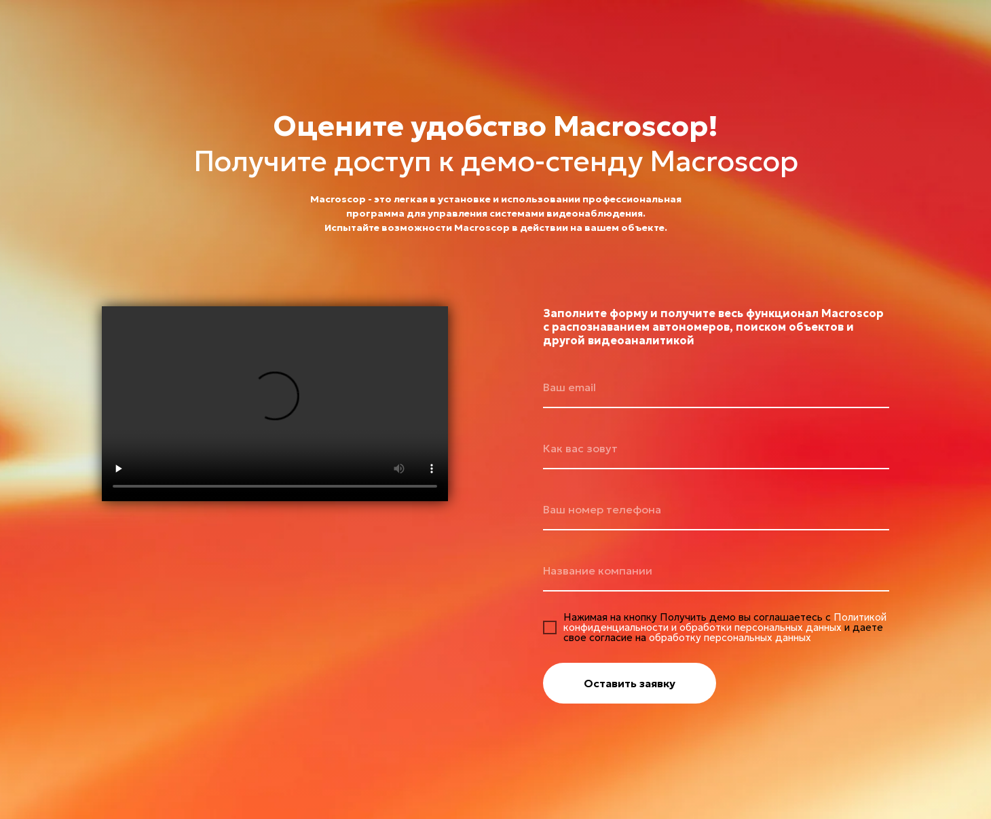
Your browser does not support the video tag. (275, 403)
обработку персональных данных (730, 637)
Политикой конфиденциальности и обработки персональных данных (724, 622)
